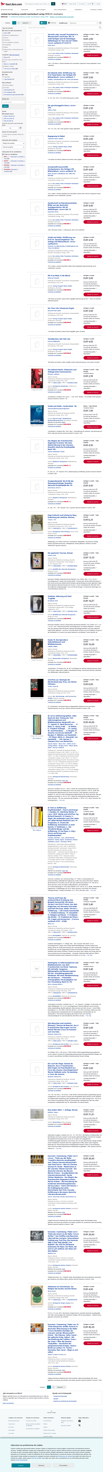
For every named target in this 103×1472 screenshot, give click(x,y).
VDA (66, 780)
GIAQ (63, 1212)
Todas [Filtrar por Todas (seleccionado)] (5, 74)
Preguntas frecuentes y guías (67, 1421)
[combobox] (37, 3)
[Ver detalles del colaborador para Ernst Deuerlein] (53, 212)
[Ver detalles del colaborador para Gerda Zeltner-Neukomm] (56, 451)
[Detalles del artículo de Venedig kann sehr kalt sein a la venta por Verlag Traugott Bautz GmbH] (37, 344)
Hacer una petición (8, 1403)
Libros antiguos (41, 9)
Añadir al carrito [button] (92, 55)
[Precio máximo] (14, 128)
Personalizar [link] (63, 1465)
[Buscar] (53, 3)
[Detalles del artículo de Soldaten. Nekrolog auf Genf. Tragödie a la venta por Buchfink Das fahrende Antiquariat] (37, 604)
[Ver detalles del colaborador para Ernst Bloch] (52, 1291)
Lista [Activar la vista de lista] (43, 23)
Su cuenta (82, 4)
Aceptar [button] (20, 1465)
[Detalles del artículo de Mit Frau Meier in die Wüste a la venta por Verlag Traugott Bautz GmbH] (37, 281)
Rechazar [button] (41, 1465)
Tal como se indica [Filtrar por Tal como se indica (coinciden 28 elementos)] (10, 68)
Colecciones (24, 9)
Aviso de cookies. (37, 1458)
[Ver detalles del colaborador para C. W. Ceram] (52, 519)
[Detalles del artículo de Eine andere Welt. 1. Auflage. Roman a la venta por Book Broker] (37, 1114)
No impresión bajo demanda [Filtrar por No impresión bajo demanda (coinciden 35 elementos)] (12, 94)
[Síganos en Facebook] (79, 1421)
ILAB (63, 780)
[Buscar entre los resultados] (65, 27)
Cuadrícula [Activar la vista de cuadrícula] (52, 23)
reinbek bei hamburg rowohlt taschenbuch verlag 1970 (29, 17)
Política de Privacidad (49, 1430)
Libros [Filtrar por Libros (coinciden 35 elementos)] (6, 33)
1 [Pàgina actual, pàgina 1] (14, 23)
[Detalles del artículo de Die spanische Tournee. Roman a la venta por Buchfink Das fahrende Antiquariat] (37, 560)
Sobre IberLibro (47, 1420)
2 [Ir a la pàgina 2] (18, 23)
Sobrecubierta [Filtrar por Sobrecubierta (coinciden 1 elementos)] (8, 90)
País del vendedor (8, 147)
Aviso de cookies (47, 1436)
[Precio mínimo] (5, 128)
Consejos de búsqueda (60, 1396)
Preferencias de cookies (65, 1456)
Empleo (45, 1427)
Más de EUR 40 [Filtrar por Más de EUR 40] (7, 121)
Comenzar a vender (96, 9)
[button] (100, 27)
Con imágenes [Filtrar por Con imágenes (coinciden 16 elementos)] (8, 92)
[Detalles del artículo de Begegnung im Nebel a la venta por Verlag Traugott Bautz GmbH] (37, 141)
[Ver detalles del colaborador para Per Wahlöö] (52, 1253)
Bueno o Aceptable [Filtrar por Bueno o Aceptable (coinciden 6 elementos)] (9, 64)
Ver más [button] (62, 800)
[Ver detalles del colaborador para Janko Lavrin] (53, 646)
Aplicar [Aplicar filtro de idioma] (5, 106)
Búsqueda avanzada (7, 9)
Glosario (55, 1398)
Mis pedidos (12, 1430)
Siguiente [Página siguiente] (25, 23)
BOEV (63, 422)
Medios (45, 1424)
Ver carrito (11, 1433)
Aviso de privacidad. (22, 1460)
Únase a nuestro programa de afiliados (33, 1424)
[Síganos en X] (79, 1425)
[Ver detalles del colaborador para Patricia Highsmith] (54, 341)
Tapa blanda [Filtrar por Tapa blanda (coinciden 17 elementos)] (8, 79)
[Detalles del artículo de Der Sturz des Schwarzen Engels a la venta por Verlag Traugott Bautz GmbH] (37, 313)
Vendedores (78, 9)
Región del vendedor (9, 143)
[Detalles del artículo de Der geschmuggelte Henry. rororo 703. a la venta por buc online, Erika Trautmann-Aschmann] (37, 111)
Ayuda (98, 4)
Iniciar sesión (72, 4)
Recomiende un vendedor (33, 1428)
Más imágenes (37, 738)
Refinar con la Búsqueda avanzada (62, 17)
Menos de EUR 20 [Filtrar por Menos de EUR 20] (8, 116)
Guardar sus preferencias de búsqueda (64, 1401)
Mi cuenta (11, 1427)
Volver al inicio (51, 1412)
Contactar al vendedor (54, 59)
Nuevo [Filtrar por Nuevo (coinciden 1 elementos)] (6, 57)
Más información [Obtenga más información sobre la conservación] (14, 55)
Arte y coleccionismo (60, 9)
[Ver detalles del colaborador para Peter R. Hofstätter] (54, 487)
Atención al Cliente (66, 1425)
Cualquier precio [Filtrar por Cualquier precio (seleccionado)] (8, 114)
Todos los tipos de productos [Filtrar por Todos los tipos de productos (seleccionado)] (12, 30)
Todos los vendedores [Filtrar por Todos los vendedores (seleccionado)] (11, 154)
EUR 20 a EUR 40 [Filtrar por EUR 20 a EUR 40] (8, 118)
